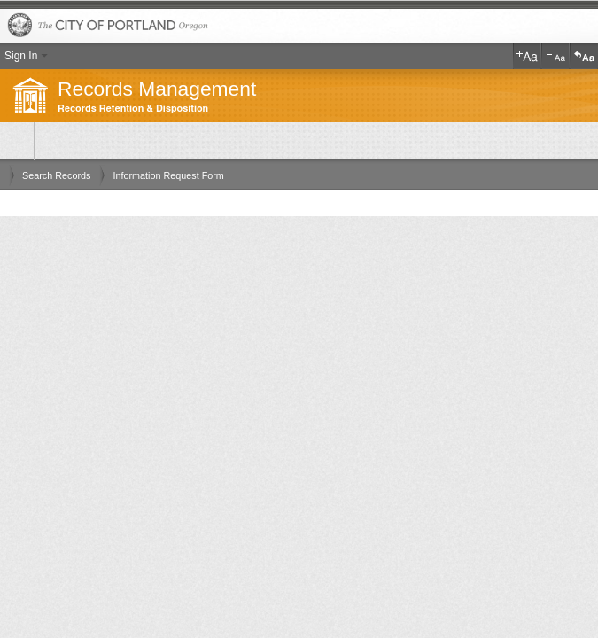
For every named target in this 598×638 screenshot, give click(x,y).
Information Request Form (168, 175)
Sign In (20, 56)
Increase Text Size (527, 56)
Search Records (56, 175)
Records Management (157, 88)
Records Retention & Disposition (133, 108)
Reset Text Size (584, 56)
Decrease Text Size (555, 56)
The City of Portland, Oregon (299, 26)
